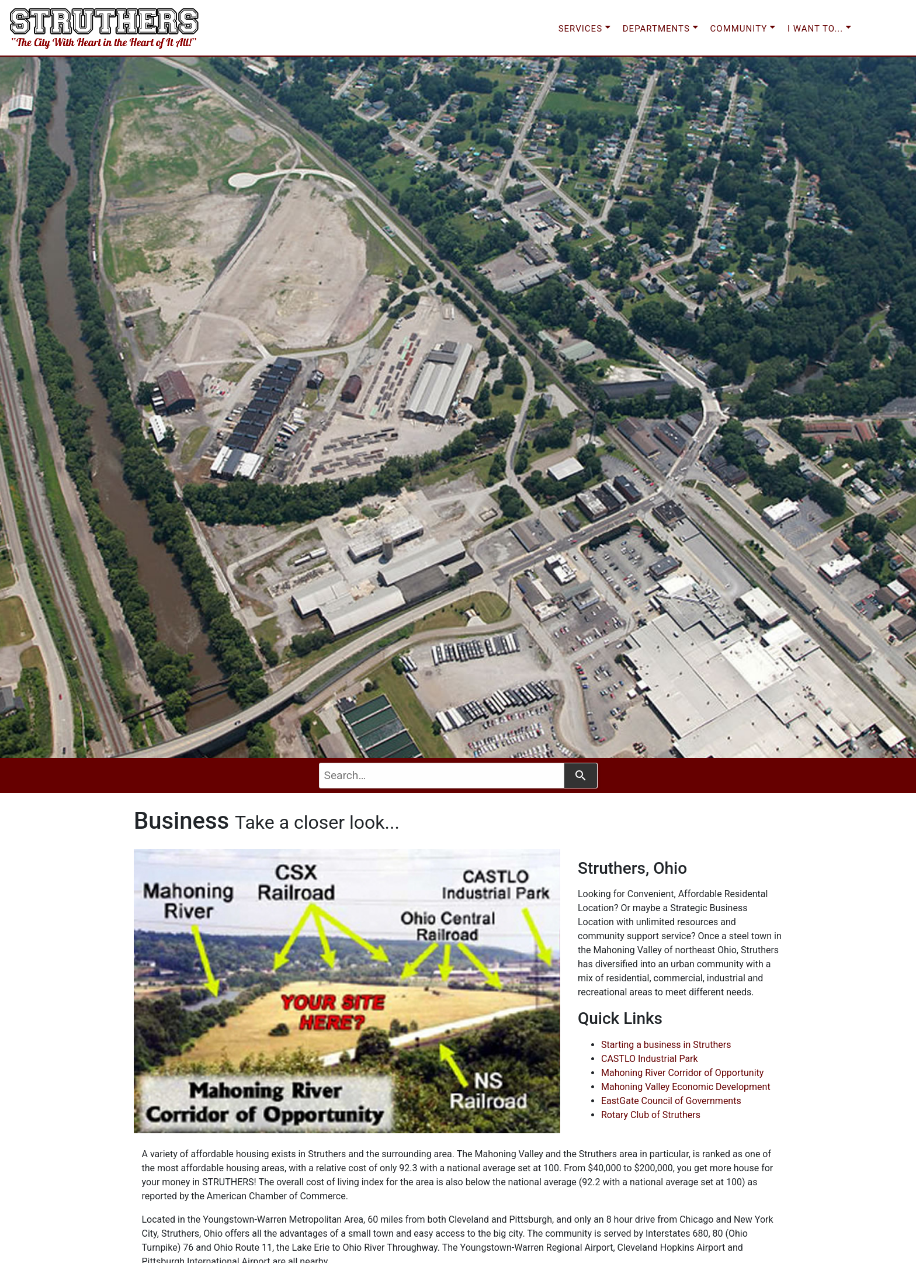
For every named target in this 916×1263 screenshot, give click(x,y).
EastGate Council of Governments (671, 1100)
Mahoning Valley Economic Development (686, 1086)
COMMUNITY (743, 27)
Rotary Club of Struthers (650, 1114)
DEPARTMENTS (661, 27)
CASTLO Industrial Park (649, 1058)
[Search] (581, 775)
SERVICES (584, 27)
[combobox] (441, 775)
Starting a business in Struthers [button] (666, 1044)
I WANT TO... (819, 27)
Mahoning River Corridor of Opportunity (682, 1072)
